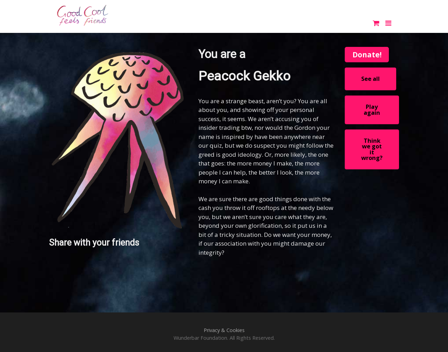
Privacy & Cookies (224, 330)
